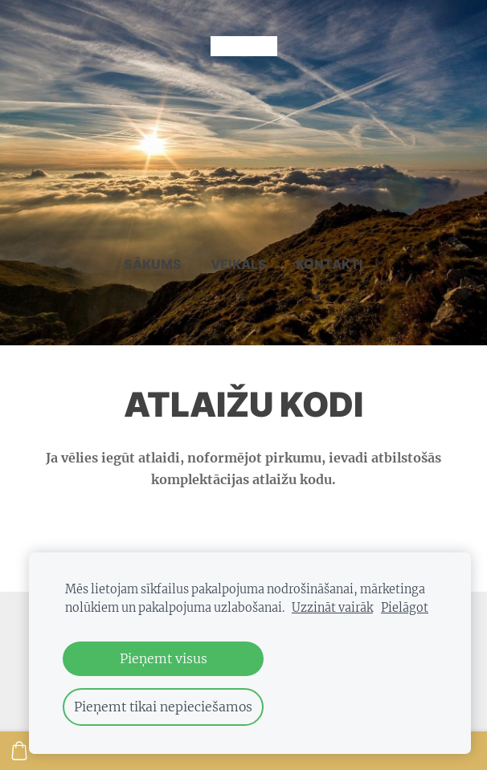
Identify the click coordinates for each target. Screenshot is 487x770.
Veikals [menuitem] (239, 264)
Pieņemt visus (163, 658)
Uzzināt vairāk (332, 608)
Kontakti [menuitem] (329, 264)
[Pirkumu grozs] (19, 750)
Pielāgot (404, 608)
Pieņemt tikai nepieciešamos (163, 707)
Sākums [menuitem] (153, 264)
